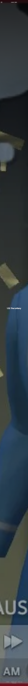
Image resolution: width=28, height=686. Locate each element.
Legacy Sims (14, 2)
